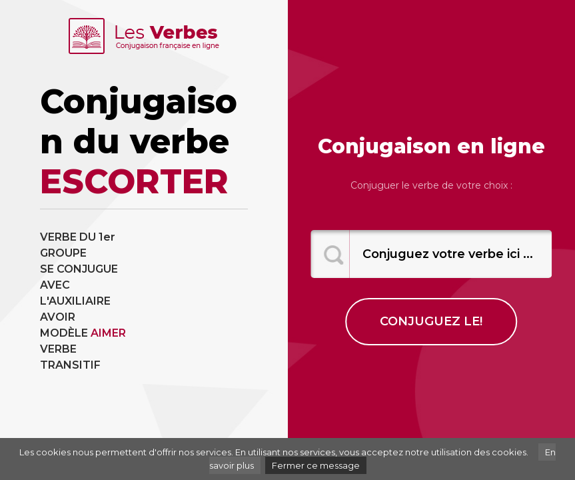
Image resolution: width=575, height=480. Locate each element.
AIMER (108, 333)
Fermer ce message (316, 465)
